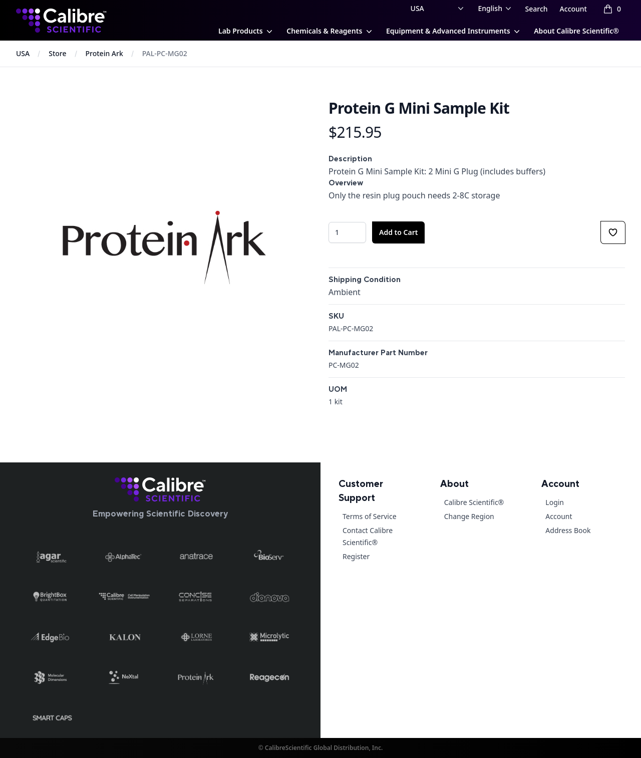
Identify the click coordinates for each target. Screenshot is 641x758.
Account (573, 9)
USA (23, 53)
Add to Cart (398, 232)
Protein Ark (104, 53)
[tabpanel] (164, 247)
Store (57, 53)
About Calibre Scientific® (576, 31)
